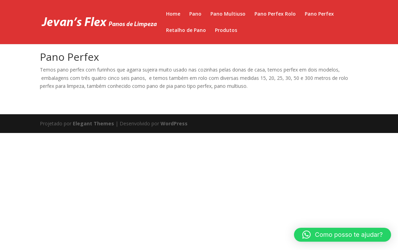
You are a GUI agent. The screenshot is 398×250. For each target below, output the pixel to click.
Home (173, 14)
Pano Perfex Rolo (275, 14)
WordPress (174, 123)
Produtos (226, 30)
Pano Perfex (319, 14)
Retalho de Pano (186, 30)
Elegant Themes (93, 123)
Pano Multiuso (227, 14)
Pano (195, 14)
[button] (342, 235)
